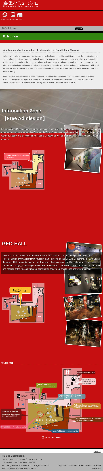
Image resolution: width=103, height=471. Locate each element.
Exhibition (20, 19)
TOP (4, 28)
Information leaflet (53, 437)
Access (13, 19)
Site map (97, 452)
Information (5, 19)
